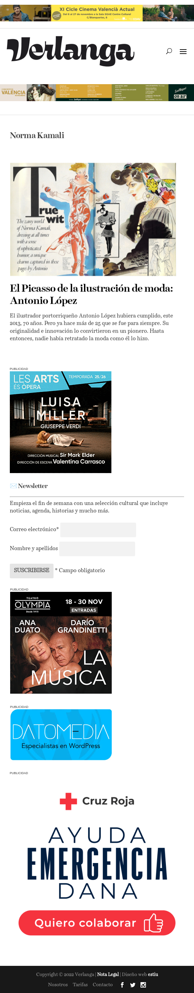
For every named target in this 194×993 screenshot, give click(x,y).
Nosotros (58, 984)
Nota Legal (108, 975)
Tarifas (80, 984)
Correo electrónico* (35, 529)
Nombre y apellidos (34, 548)
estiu (153, 975)
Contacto (103, 984)
